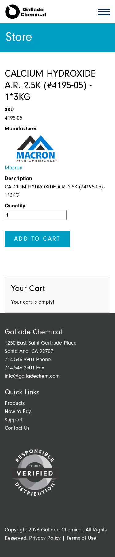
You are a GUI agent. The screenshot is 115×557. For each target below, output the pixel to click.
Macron (13, 167)
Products (15, 403)
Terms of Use (81, 538)
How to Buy (18, 411)
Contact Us (17, 428)
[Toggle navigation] (102, 11)
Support (14, 420)
